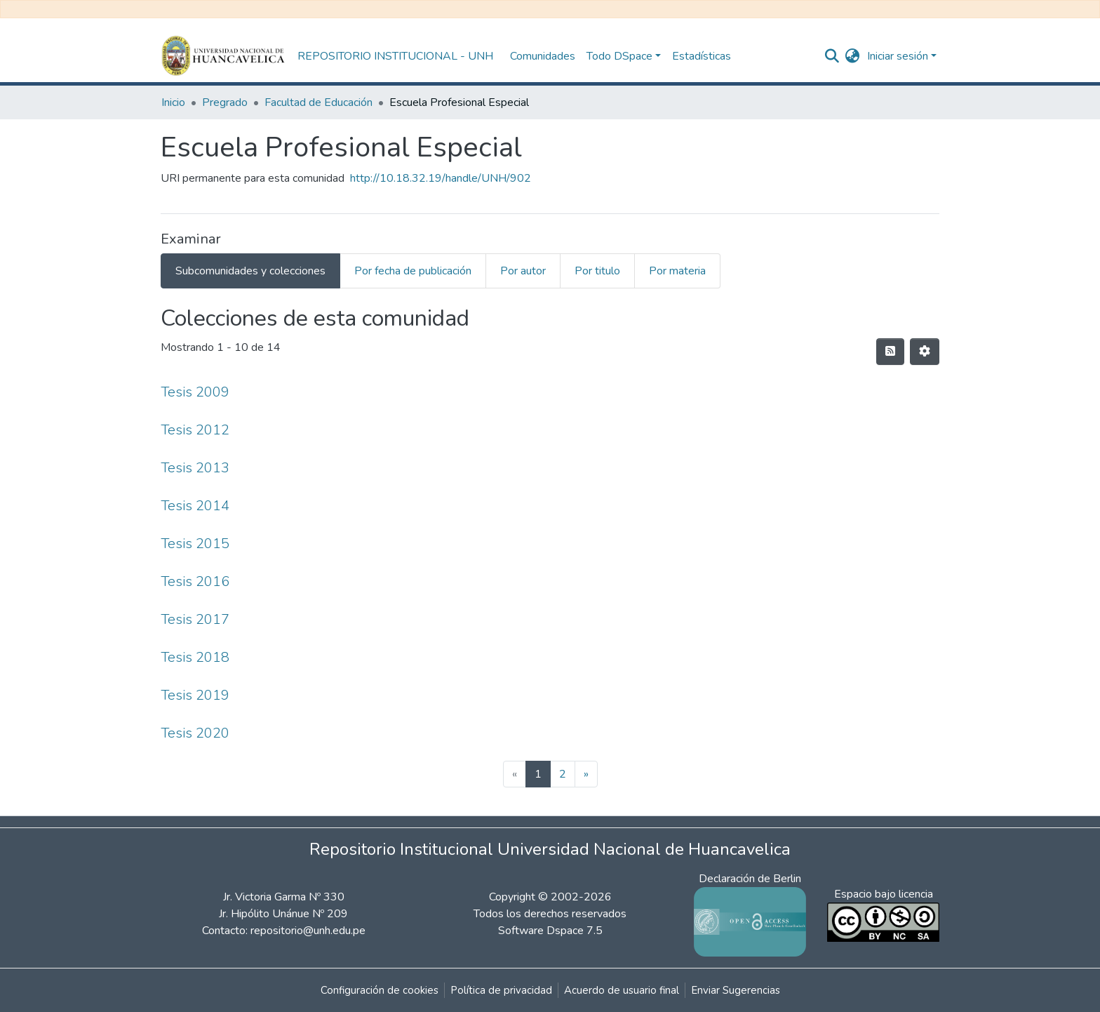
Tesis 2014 (195, 505)
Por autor (523, 271)
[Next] (586, 774)
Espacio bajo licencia (883, 894)
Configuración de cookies (379, 990)
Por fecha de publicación (412, 271)
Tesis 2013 (195, 467)
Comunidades (542, 56)
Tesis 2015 (195, 543)
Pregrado (225, 102)
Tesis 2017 (195, 619)
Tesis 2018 (195, 657)
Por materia (677, 271)
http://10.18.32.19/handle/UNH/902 (440, 178)
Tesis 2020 (195, 733)
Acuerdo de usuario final (621, 990)
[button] (852, 56)
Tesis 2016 (195, 581)
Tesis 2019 (195, 695)
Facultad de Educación (318, 102)
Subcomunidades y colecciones (250, 271)
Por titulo (597, 271)
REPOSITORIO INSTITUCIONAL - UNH (395, 56)
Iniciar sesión (897, 56)
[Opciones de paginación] (924, 351)
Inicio (173, 102)
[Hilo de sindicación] (890, 351)
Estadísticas (701, 56)
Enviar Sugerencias (735, 990)
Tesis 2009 (195, 391)
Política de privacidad (501, 990)
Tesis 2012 (195, 429)
